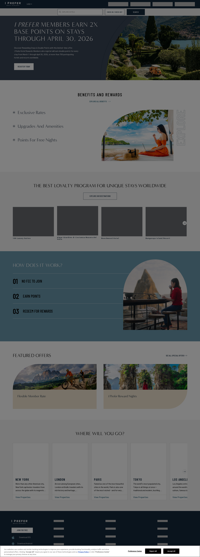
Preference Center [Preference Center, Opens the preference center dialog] (135, 551)
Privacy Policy (83, 552)
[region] (100, 551)
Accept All (171, 551)
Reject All (153, 551)
